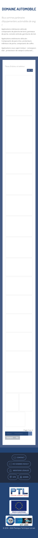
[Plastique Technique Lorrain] (19, 492)
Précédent (19, 433)
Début (9, 433)
